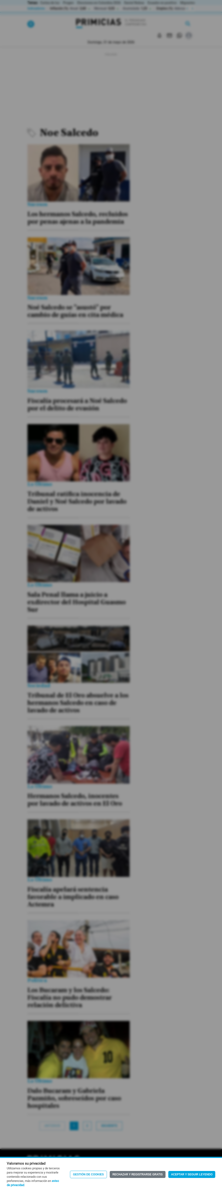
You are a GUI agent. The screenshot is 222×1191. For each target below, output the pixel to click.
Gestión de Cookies (88, 1174)
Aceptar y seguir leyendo (192, 1174)
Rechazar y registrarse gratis (138, 1174)
